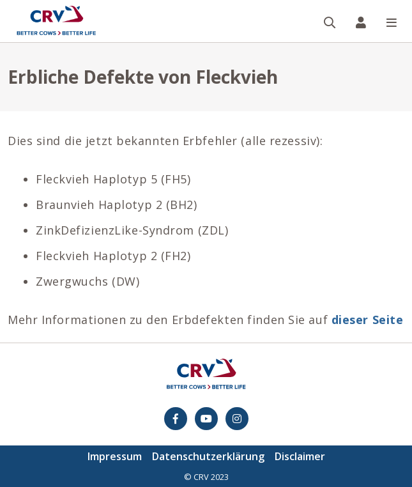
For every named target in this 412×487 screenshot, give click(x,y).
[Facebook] (175, 418)
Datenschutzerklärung (208, 456)
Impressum (115, 456)
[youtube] (206, 418)
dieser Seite (368, 319)
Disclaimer (300, 456)
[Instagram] (236, 418)
